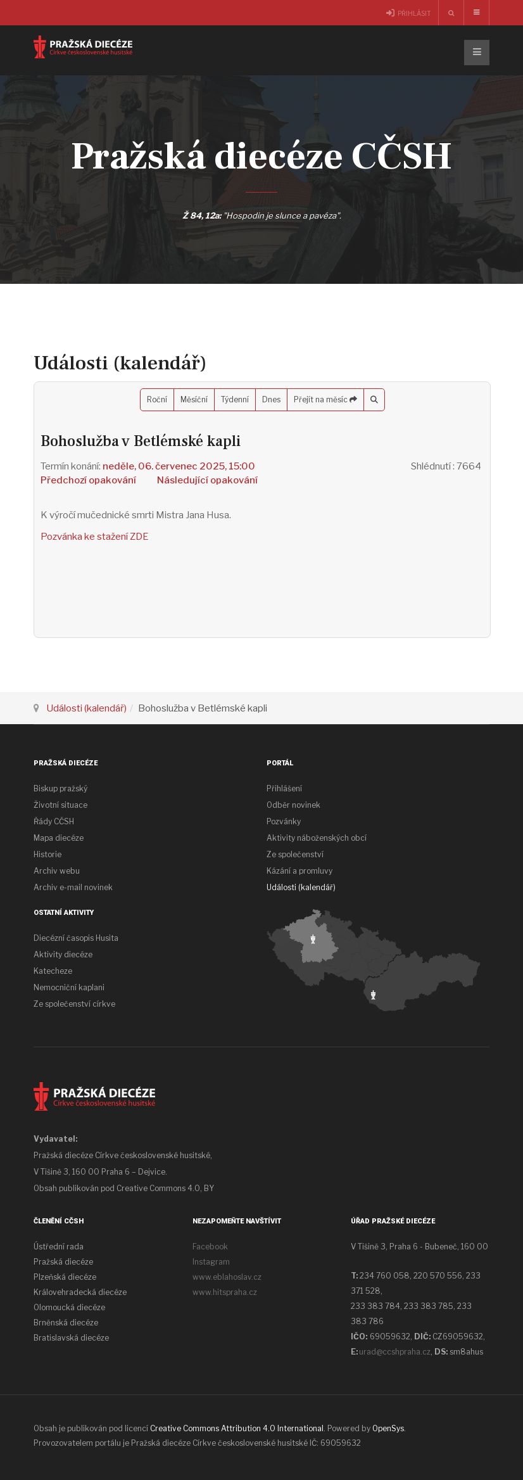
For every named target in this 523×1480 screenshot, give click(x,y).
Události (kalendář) (86, 708)
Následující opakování (207, 480)
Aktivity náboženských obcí (317, 838)
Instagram (211, 1261)
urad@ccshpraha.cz (395, 1351)
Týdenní (235, 399)
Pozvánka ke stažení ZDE (95, 536)
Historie (47, 854)
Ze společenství (295, 854)
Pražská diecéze (63, 1261)
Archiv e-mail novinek (73, 887)
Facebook (210, 1246)
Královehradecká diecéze (80, 1292)
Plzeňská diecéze (65, 1277)
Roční (157, 399)
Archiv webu (57, 871)
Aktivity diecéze (63, 954)
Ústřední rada (59, 1246)
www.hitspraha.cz (224, 1292)
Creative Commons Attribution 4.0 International (237, 1428)
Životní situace (60, 805)
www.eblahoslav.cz (227, 1277)
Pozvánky (284, 821)
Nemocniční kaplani (69, 987)
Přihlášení (284, 788)
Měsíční (194, 399)
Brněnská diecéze (66, 1322)
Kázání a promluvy (299, 871)
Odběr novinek (293, 805)
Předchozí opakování (88, 480)
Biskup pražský (60, 788)
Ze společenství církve (74, 1004)
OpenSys (388, 1428)
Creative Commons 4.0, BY (165, 1188)
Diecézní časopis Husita (76, 938)
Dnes (271, 399)
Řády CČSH (54, 821)
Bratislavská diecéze (71, 1338)
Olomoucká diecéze (69, 1307)
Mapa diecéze (59, 838)
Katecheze (53, 971)
